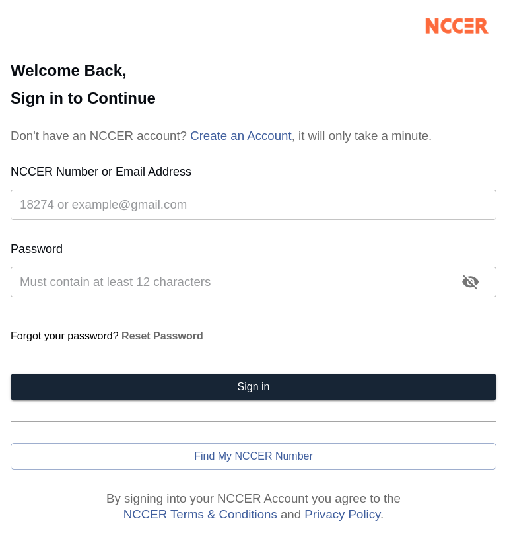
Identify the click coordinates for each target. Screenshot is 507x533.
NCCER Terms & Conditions (200, 514)
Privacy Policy (342, 514)
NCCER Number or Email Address (101, 171)
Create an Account (241, 136)
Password (37, 249)
